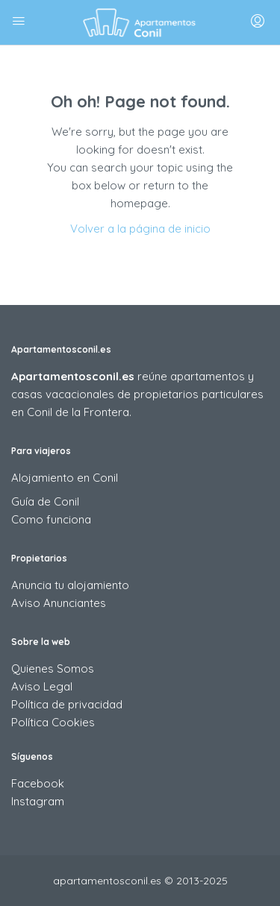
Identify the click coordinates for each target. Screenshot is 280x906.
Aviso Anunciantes (58, 603)
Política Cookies (53, 722)
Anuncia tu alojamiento (70, 585)
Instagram (37, 801)
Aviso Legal (41, 686)
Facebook (37, 783)
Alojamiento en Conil (64, 478)
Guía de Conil (45, 501)
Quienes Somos (52, 668)
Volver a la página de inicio (140, 228)
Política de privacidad (66, 704)
